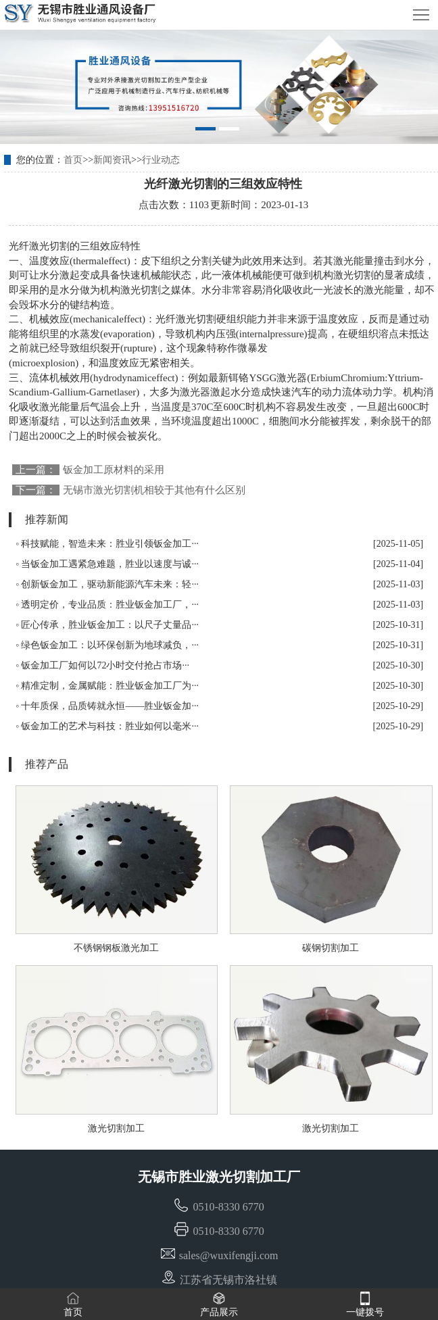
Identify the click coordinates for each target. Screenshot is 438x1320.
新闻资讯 (112, 160)
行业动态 (161, 160)
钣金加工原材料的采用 (113, 469)
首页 (73, 160)
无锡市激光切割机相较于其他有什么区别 (154, 490)
